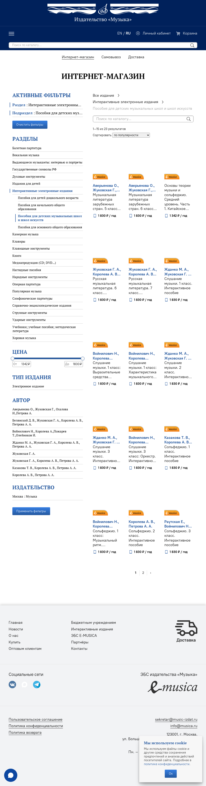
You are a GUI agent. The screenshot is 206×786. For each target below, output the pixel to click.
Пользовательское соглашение (35, 719)
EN (119, 33)
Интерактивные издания (92, 629)
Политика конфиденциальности (36, 726)
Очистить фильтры (29, 124)
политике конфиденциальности (167, 764)
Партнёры (79, 642)
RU (128, 33)
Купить (14, 642)
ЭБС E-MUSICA (84, 635)
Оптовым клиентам (25, 648)
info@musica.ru (183, 726)
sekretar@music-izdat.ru (176, 719)
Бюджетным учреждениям (93, 622)
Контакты (79, 648)
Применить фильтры (31, 511)
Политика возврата (25, 732)
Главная (15, 622)
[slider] (12, 358)
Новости (16, 629)
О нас (13, 635)
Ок (171, 773)
